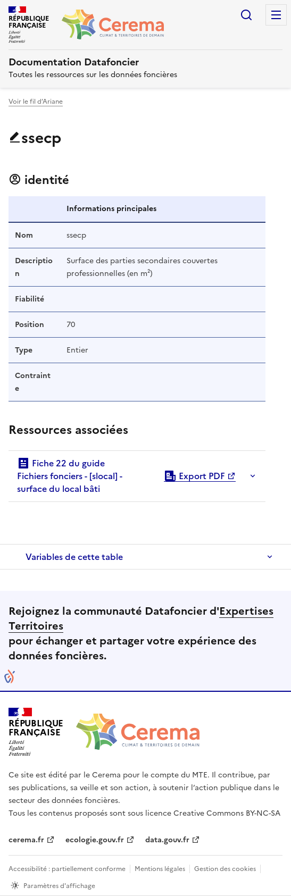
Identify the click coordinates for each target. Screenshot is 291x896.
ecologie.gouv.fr (94, 839)
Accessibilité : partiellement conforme (67, 869)
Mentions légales (160, 869)
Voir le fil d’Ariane (36, 101)
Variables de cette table (74, 556)
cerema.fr (26, 839)
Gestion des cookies (225, 869)
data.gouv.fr (167, 839)
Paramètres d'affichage (59, 886)
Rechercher (246, 15)
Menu (276, 15)
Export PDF (194, 476)
